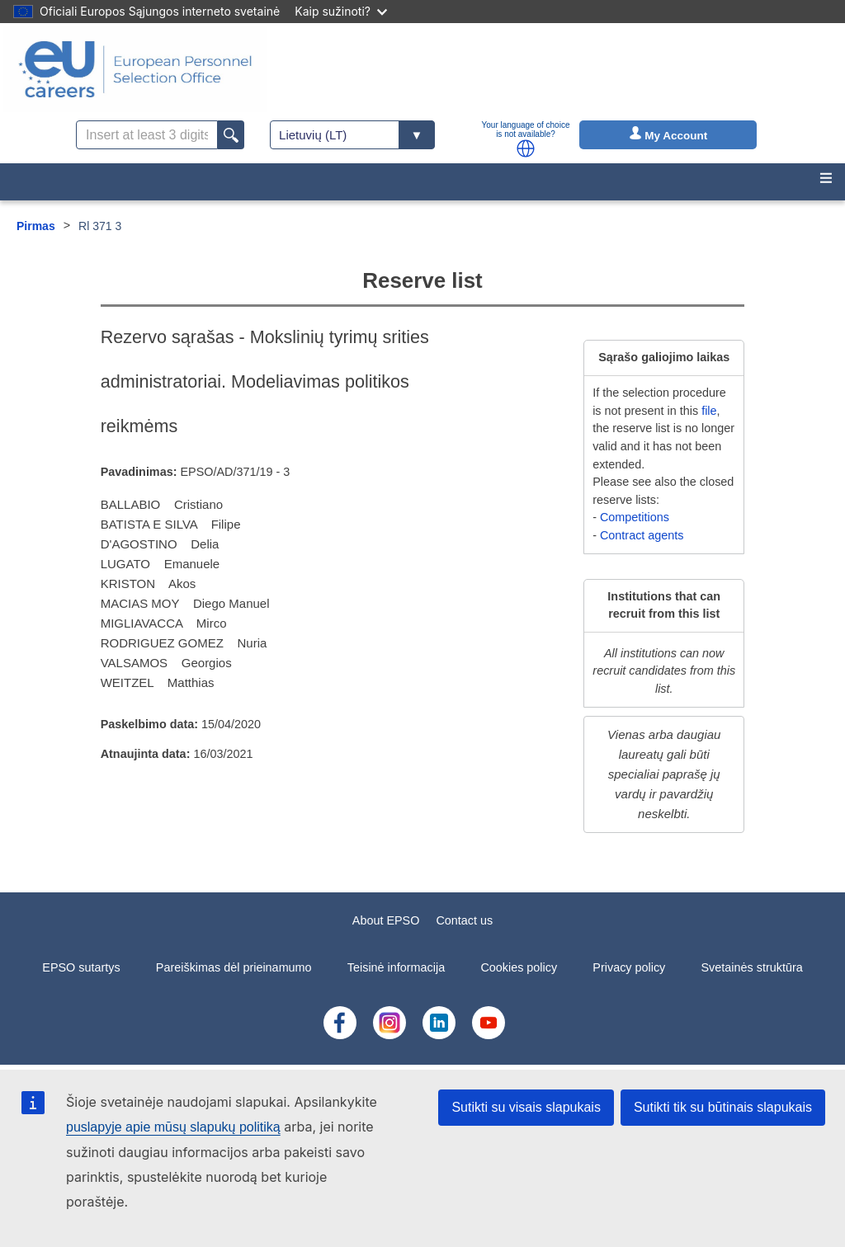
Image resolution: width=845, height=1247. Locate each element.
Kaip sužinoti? (341, 11)
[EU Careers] (135, 69)
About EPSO (386, 920)
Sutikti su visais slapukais (526, 1107)
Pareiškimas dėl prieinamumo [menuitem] (234, 967)
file (708, 410)
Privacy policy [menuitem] (628, 967)
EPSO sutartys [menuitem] (81, 967)
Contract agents (642, 535)
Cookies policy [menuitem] (518, 967)
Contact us (464, 920)
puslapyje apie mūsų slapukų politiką (173, 1127)
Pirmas (36, 226)
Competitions (634, 517)
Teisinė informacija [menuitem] (396, 967)
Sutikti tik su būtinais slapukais (723, 1107)
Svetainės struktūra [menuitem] (752, 967)
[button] (526, 148)
